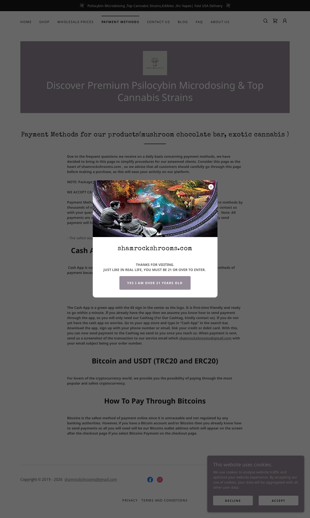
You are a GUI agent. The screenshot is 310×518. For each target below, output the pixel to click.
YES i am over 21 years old (155, 283)
